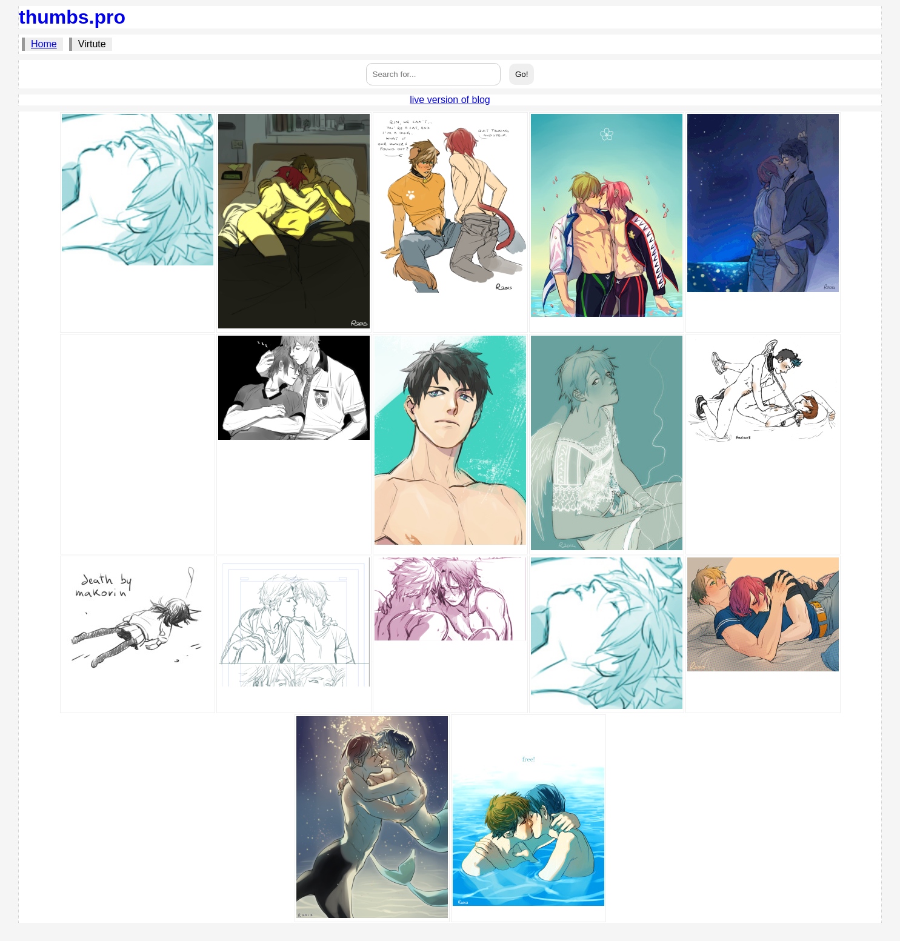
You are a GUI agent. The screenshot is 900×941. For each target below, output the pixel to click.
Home (44, 44)
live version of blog (450, 100)
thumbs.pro (72, 17)
